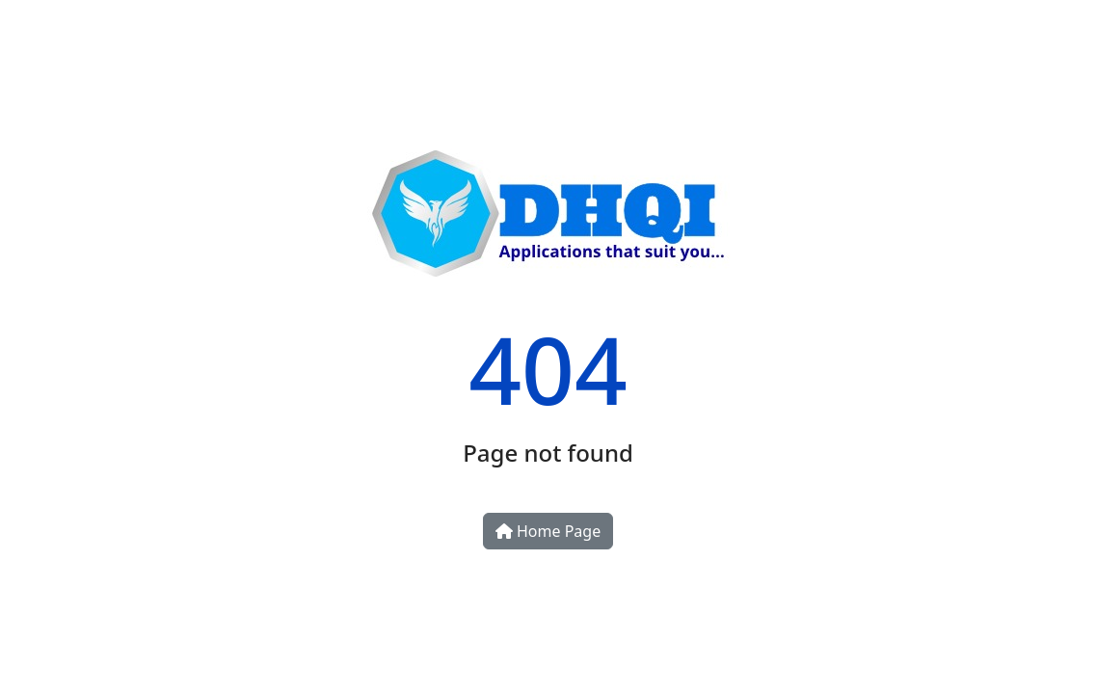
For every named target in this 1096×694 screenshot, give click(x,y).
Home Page (548, 531)
